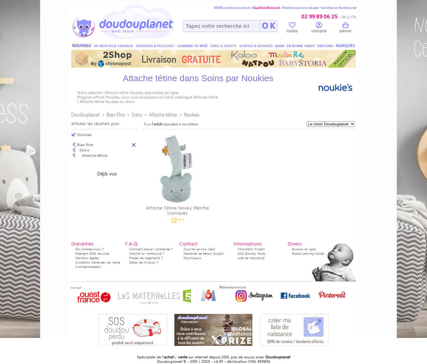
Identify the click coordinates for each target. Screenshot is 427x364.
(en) (98, 267)
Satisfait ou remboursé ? (146, 253)
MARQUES (345, 45)
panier (345, 28)
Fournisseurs (192, 258)
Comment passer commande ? (151, 249)
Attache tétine (163, 114)
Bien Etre (115, 114)
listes (292, 28)
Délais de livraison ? (143, 262)
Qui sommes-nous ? (89, 249)
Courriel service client (199, 249)
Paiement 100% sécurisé (92, 253)
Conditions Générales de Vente (97, 262)
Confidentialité (85, 267)
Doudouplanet (85, 114)
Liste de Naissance (251, 258)
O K (268, 26)
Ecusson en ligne (304, 249)
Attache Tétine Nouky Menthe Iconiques (177, 177)
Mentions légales (87, 258)
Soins (137, 114)
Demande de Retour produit (203, 253)
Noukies (192, 114)
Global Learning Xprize (308, 253)
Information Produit (251, 249)
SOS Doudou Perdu (252, 253)
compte (318, 28)
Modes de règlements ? (146, 258)
